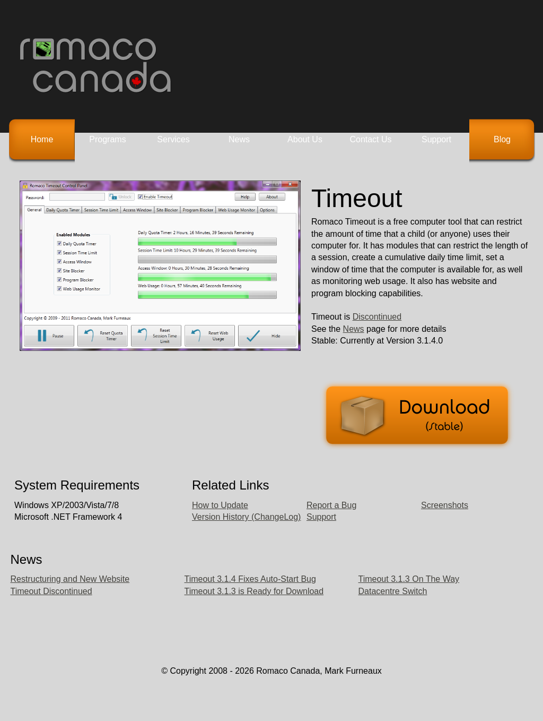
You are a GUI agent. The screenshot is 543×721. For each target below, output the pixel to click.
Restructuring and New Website (70, 578)
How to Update (220, 505)
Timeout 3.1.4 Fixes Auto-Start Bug (250, 578)
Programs (107, 139)
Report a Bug (331, 505)
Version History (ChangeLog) (246, 516)
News (239, 139)
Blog (502, 139)
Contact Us (370, 139)
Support (436, 139)
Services (173, 139)
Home (42, 139)
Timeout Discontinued (51, 591)
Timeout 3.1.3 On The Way (409, 578)
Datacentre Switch (392, 591)
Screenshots (444, 505)
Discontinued (377, 316)
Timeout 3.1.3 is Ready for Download (254, 591)
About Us (304, 139)
